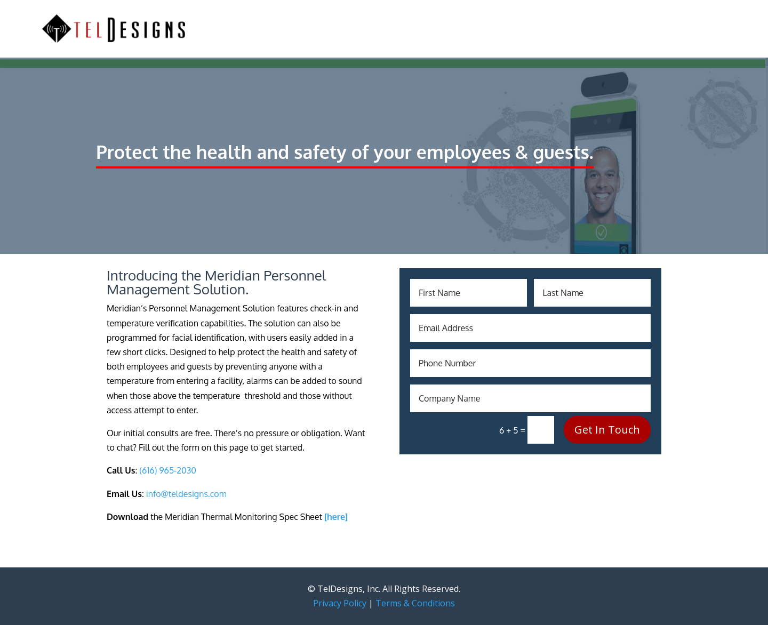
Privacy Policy (339, 603)
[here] (336, 516)
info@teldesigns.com (186, 493)
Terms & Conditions (415, 603)
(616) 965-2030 (167, 470)
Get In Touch (607, 429)
